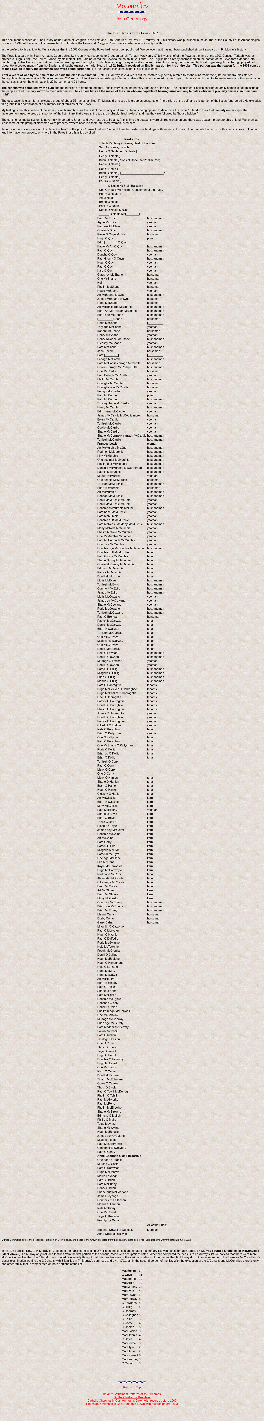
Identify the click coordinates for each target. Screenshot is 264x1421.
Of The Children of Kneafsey (132, 1397)
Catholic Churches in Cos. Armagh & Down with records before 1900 (132, 1400)
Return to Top (132, 1387)
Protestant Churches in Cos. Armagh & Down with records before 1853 (132, 1403)
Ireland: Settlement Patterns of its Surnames (132, 1394)
